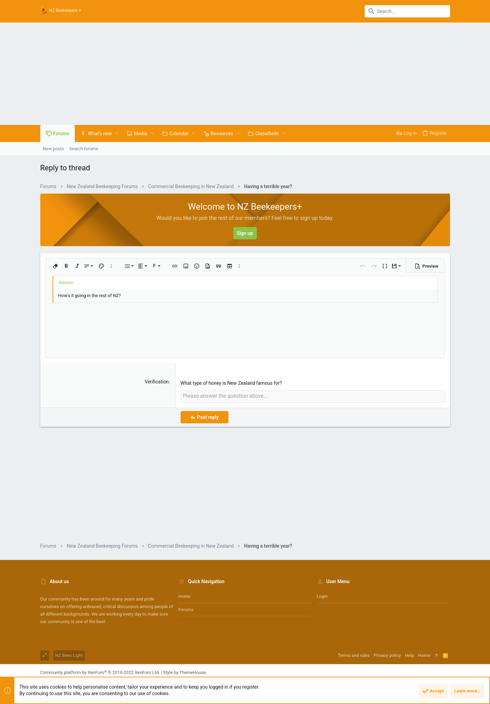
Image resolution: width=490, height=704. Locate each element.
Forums (186, 608)
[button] (117, 133)
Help (409, 654)
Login (322, 595)
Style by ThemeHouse (184, 671)
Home (185, 595)
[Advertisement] (245, 74)
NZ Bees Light (69, 654)
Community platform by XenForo (100, 671)
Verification (157, 381)
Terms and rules (354, 654)
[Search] (407, 11)
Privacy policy (387, 654)
